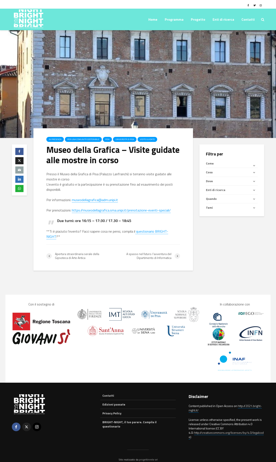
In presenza (55, 139)
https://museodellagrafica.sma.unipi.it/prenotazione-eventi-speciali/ (121, 210)
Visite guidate (147, 139)
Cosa (209, 172)
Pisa (107, 139)
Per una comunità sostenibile (83, 139)
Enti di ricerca (223, 19)
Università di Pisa (124, 139)
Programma (174, 19)
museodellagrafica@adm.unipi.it (95, 199)
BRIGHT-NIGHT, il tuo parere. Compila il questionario (129, 416)
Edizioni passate (113, 397)
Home (152, 19)
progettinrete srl (148, 452)
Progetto (198, 19)
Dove (209, 181)
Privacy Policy (111, 406)
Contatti (248, 19)
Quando (211, 198)
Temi (209, 207)
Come (210, 163)
